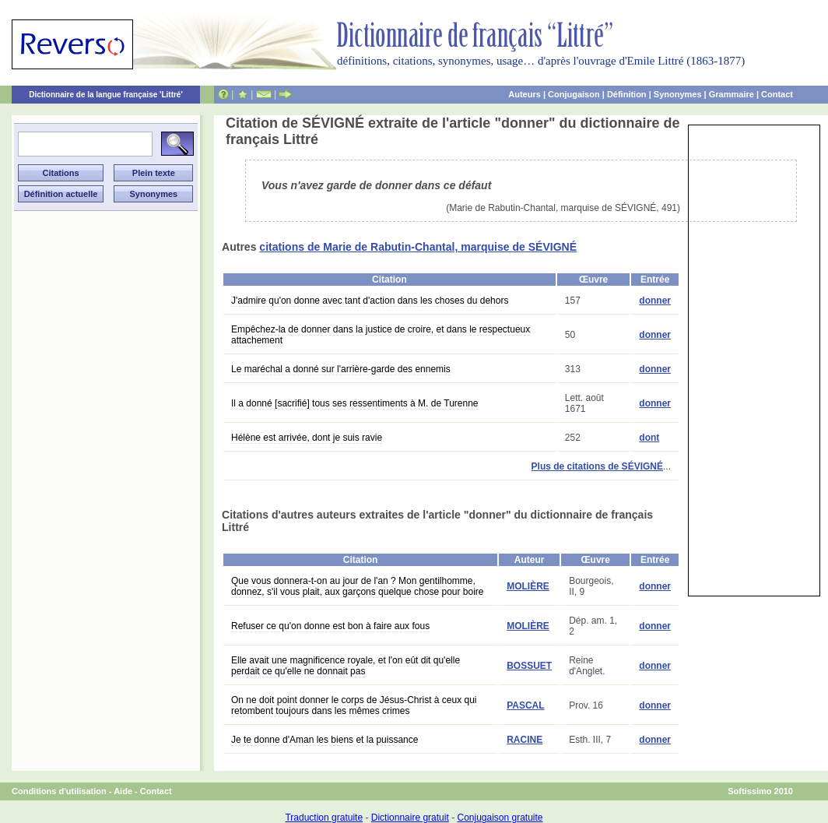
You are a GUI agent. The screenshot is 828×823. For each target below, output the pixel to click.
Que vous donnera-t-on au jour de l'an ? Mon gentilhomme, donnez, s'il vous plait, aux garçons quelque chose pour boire (357, 586)
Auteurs (524, 94)
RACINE (524, 739)
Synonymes (678, 94)
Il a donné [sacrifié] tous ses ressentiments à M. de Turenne (355, 403)
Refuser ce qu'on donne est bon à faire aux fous (330, 626)
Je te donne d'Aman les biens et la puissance (324, 739)
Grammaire (731, 94)
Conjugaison (574, 94)
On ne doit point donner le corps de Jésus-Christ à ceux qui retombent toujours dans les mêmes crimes (354, 705)
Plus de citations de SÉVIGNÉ (597, 466)
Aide (123, 791)
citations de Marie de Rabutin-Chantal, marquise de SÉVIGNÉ (418, 247)
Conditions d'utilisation (59, 791)
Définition (627, 94)
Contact (777, 94)
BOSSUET (529, 665)
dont (649, 437)
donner (655, 300)
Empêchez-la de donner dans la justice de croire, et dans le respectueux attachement (380, 335)
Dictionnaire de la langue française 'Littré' (106, 94)
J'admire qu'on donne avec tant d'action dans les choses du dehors (369, 300)
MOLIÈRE (528, 586)
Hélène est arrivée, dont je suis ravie (306, 437)
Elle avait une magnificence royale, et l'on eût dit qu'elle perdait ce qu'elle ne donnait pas (345, 666)
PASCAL (525, 705)
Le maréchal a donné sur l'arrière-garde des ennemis (341, 369)
